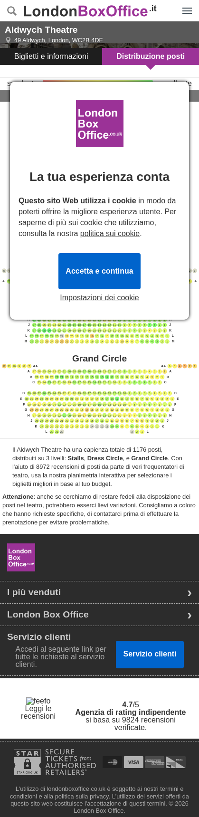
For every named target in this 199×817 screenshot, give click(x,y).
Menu (184, 5)
